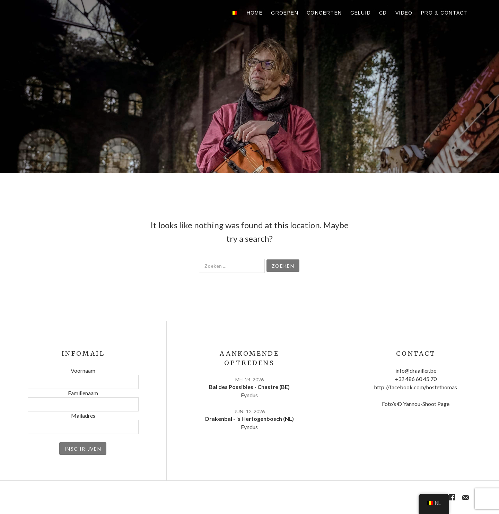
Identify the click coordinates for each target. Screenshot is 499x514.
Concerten (324, 13)
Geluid (360, 13)
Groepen (284, 13)
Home (255, 13)
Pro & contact (444, 13)
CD (383, 13)
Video (404, 13)
